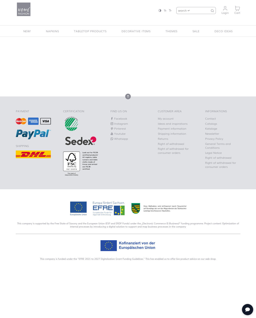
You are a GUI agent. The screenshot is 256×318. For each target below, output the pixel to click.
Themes (171, 31)
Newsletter (212, 133)
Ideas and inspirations (172, 123)
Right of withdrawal (171, 144)
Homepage (144, 73)
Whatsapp (119, 138)
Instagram (119, 123)
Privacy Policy (214, 138)
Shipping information (172, 133)
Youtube (118, 133)
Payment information (172, 128)
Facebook (118, 118)
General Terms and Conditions (218, 146)
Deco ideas (223, 31)
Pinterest (118, 128)
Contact (210, 118)
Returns (163, 138)
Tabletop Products (90, 31)
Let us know (73, 69)
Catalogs (211, 123)
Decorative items (136, 31)
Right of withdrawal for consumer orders (173, 150)
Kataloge (211, 128)
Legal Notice (213, 152)
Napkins (52, 31)
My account (166, 118)
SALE (196, 31)
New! (27, 31)
